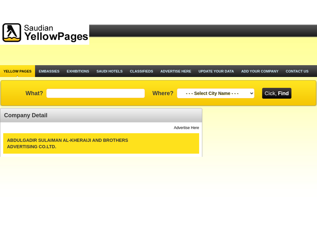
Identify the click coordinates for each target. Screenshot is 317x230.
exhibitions (78, 71)
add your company (259, 71)
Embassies (49, 71)
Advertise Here (186, 128)
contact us (297, 71)
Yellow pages (18, 71)
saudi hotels (110, 71)
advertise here (176, 71)
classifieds (141, 71)
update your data (216, 71)
